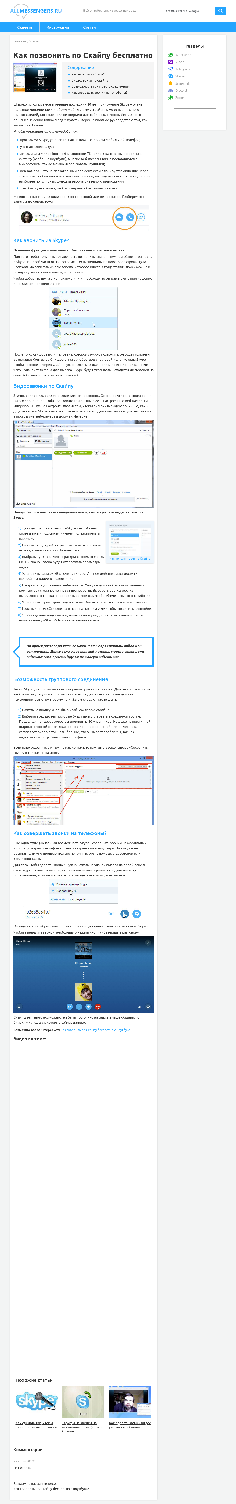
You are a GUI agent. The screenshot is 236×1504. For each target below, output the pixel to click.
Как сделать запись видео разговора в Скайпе (130, 1425)
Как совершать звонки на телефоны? (99, 92)
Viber (179, 62)
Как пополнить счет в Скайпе (130, 542)
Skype (180, 76)
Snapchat (182, 83)
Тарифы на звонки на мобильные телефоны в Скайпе (82, 1427)
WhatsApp (183, 55)
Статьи (89, 27)
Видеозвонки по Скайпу (89, 80)
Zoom (179, 97)
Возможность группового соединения (100, 86)
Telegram (182, 69)
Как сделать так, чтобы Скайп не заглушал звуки (36, 1425)
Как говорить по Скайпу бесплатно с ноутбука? (96, 1030)
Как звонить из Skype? (88, 74)
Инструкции (57, 27)
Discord (181, 90)
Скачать (24, 27)
